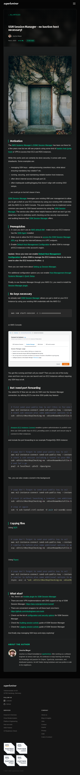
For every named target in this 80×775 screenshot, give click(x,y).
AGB (42, 734)
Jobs (42, 721)
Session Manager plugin (18, 286)
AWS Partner (8, 728)
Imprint (43, 727)
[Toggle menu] (74, 3)
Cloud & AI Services (10, 715)
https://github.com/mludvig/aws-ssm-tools (27, 611)
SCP (15, 528)
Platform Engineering (10, 721)
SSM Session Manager (17, 198)
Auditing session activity (29, 623)
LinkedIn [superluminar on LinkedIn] (8, 701)
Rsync (15, 560)
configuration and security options (40, 615)
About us (44, 715)
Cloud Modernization (10, 718)
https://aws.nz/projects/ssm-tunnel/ (40, 604)
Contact (44, 724)
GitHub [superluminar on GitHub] (7, 704)
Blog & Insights (46, 718)
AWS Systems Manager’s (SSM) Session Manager (32, 145)
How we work (8, 724)
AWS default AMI (38, 230)
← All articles (14, 14)
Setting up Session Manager (44, 267)
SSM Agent (21, 233)
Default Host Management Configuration (33, 244)
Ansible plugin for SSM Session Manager (39, 597)
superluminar (46, 654)
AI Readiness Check (10, 731)
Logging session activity (29, 627)
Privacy (43, 730)
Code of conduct (46, 737)
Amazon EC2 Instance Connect (23, 427)
